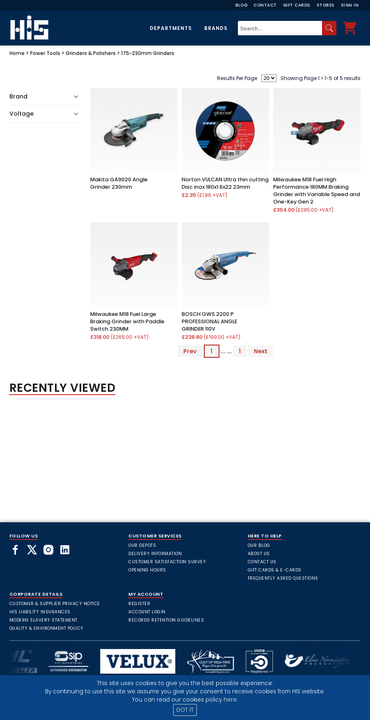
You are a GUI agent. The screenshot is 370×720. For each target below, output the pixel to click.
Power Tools (45, 53)
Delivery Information (155, 554)
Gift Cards (297, 5)
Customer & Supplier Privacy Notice (54, 604)
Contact (265, 5)
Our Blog (259, 545)
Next (260, 351)
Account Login (147, 612)
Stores (326, 5)
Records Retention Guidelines (166, 620)
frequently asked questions (283, 578)
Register (139, 604)
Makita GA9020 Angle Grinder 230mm (119, 183)
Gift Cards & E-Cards (274, 570)
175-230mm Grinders (147, 53)
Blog (241, 5)
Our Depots (142, 545)
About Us (259, 554)
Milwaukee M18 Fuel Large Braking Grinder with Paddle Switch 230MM (127, 321)
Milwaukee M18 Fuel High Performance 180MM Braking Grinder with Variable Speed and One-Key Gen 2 (316, 190)
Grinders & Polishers (91, 53)
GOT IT (185, 710)
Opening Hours (147, 570)
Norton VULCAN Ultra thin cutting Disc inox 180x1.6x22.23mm (225, 183)
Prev (189, 351)
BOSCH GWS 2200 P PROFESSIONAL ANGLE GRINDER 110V (209, 321)
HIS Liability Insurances (40, 612)
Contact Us (262, 562)
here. (231, 700)
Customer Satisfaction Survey (167, 562)
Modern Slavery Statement (43, 620)
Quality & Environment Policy (46, 628)
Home (17, 53)
